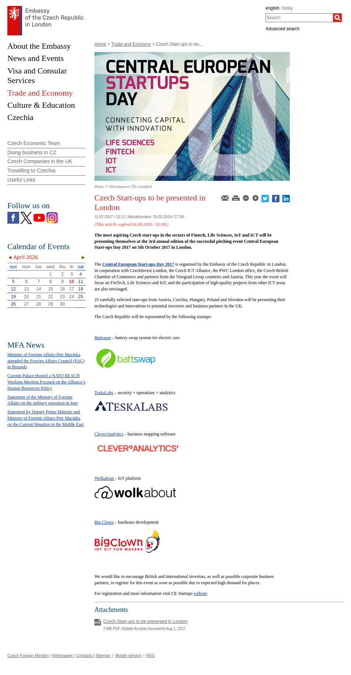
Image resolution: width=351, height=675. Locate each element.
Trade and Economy (131, 44)
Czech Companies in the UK (39, 161)
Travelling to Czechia (31, 170)
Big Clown (104, 522)
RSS (150, 655)
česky (287, 8)
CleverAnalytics (108, 434)
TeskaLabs (103, 392)
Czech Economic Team (33, 143)
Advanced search (282, 29)
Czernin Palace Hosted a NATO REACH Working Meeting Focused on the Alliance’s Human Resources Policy (46, 382)
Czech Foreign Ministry (28, 655)
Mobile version (128, 655)
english (272, 8)
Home (100, 44)
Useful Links (21, 180)
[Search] (337, 17)
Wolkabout (104, 478)
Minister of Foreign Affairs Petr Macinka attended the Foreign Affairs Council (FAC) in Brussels (45, 361)
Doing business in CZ (31, 152)
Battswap (102, 337)
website (200, 593)
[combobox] (299, 17)
